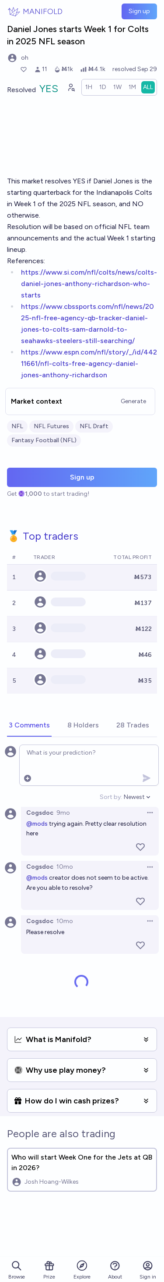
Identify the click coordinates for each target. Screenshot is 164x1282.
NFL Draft (94, 426)
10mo (64, 866)
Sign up (139, 11)
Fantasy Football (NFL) (44, 440)
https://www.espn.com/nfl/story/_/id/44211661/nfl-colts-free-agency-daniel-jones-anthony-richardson (89, 363)
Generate (133, 401)
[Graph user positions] (71, 87)
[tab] (29, 726)
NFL (17, 426)
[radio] (89, 87)
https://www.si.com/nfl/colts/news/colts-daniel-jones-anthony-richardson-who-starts (89, 283)
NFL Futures (51, 426)
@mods (37, 823)
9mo (63, 812)
